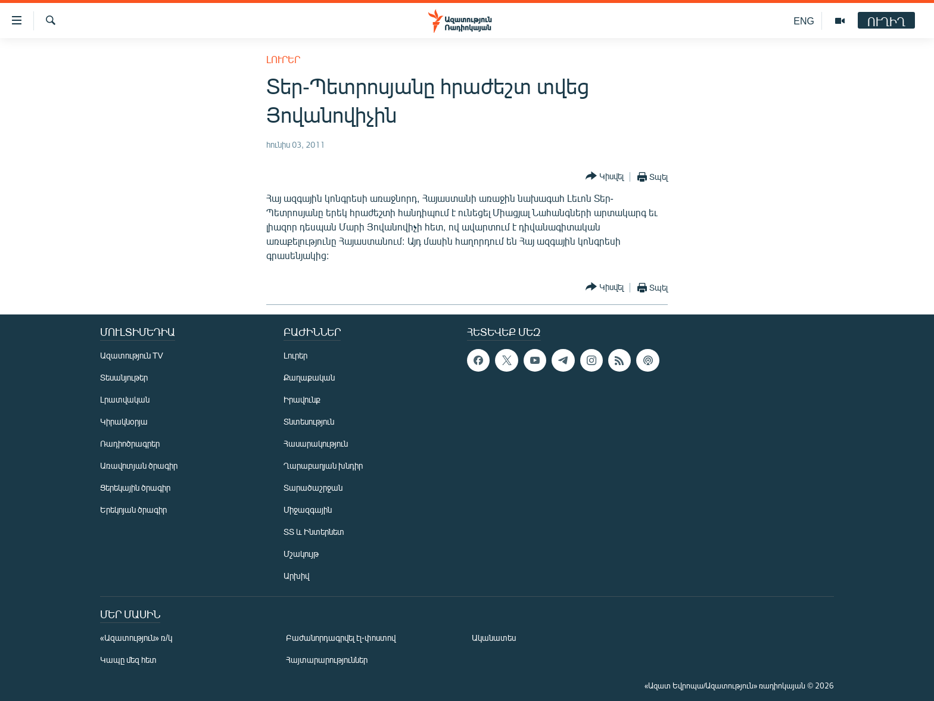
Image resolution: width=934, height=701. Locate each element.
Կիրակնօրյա (124, 421)
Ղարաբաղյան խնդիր (323, 465)
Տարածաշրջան (313, 487)
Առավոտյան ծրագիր (139, 465)
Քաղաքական (309, 377)
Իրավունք (302, 399)
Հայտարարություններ (327, 660)
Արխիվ (296, 576)
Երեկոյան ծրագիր (133, 509)
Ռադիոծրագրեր (130, 443)
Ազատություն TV (131, 355)
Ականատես (494, 638)
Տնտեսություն (309, 421)
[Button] (605, 176)
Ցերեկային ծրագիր (135, 487)
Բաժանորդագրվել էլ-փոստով (341, 638)
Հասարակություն (316, 443)
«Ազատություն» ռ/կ (136, 638)
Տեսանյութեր (124, 377)
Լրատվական (125, 399)
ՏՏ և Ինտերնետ (314, 531)
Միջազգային (308, 509)
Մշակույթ (301, 554)
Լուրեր (283, 59)
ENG (803, 20)
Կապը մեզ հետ (128, 660)
